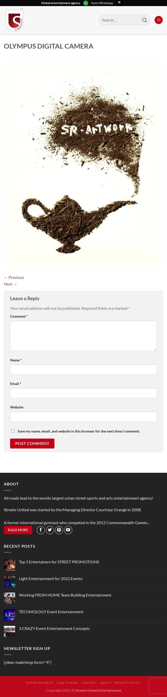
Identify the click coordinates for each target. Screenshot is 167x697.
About (105, 683)
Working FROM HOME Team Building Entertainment (65, 594)
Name (16, 360)
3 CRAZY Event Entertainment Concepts (54, 628)
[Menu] (159, 20)
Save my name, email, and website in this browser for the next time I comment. (79, 431)
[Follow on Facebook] (41, 530)
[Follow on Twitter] (50, 530)
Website (16, 407)
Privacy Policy (127, 683)
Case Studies (67, 683)
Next (10, 283)
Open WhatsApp (102, 3)
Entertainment (39, 683)
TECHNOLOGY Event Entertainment (51, 611)
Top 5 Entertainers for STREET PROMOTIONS (59, 561)
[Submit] (145, 20)
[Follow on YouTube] (68, 530)
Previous (14, 277)
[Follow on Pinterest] (59, 530)
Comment (19, 316)
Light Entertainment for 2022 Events (50, 578)
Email (15, 383)
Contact (89, 683)
